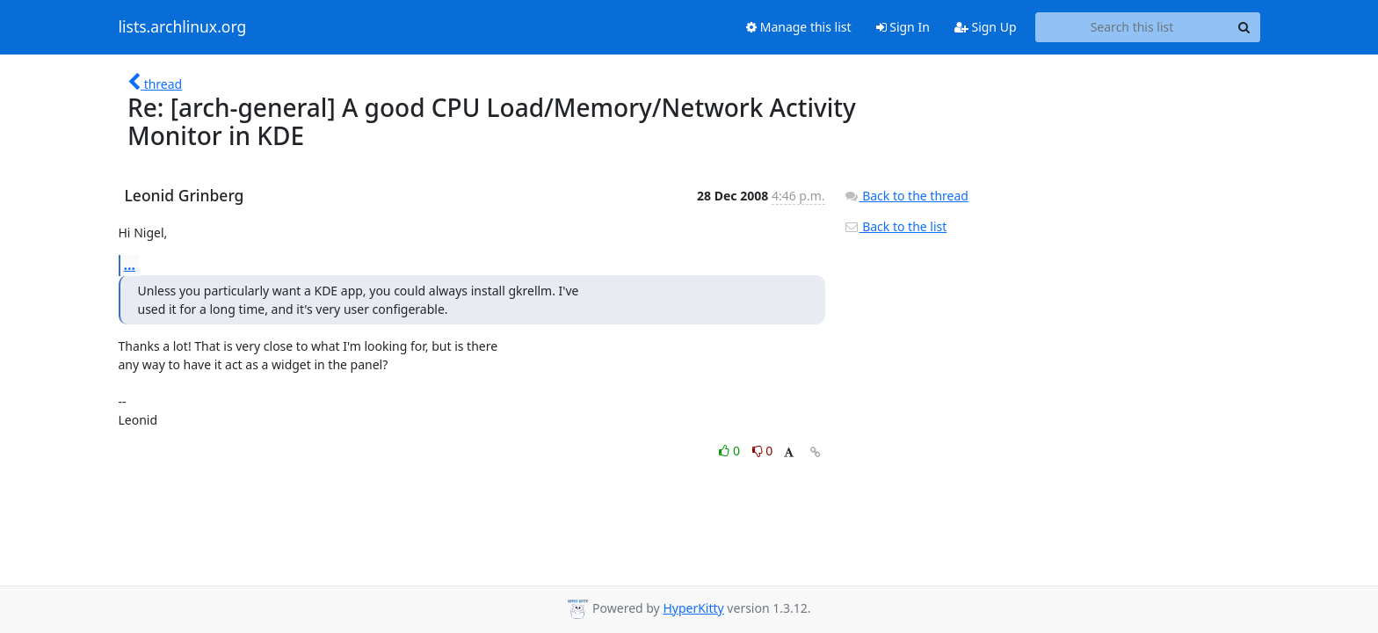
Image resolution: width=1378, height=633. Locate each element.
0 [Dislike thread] (762, 450)
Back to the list (895, 226)
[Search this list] (1132, 27)
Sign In (903, 26)
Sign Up (985, 26)
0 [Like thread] (731, 450)
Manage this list (799, 26)
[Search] (1244, 27)
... (130, 264)
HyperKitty (693, 608)
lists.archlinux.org (183, 27)
